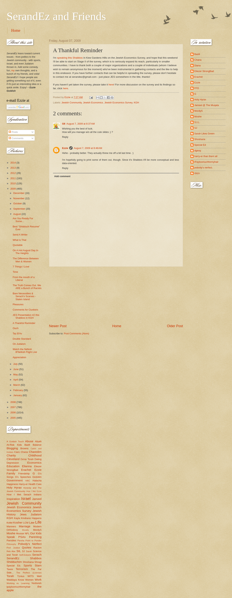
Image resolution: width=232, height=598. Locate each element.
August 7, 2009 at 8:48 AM (88, 148)
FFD (196, 88)
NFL (27, 533)
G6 (63, 123)
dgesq (197, 150)
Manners (11, 526)
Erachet (26, 469)
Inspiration (13, 498)
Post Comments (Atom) (76, 333)
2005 (13, 417)
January (17, 395)
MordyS (37, 529)
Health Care (34, 484)
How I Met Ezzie (33, 491)
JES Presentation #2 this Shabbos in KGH (26, 316)
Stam (38, 565)
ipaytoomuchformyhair (19, 586)
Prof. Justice (13, 548)
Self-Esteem (25, 555)
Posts (13, 132)
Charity (11, 455)
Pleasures (18, 304)
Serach (36, 554)
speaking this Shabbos (70, 57)
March (17, 384)
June (16, 369)
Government (15, 480)
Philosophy (11, 544)
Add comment (62, 176)
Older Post (175, 326)
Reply (65, 137)
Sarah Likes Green (204, 133)
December (19, 193)
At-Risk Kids (14, 444)
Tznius (20, 576)
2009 (13, 188)
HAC (27, 480)
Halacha (37, 480)
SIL (18, 551)
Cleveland (13, 459)
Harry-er (23, 484)
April (16, 379)
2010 (13, 183)
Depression (13, 462)
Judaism (36, 514)
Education (13, 466)
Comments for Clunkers (25, 309)
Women (29, 579)
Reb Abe (11, 551)
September (19, 208)
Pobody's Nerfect (29, 543)
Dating (38, 459)
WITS (31, 576)
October (17, 203)
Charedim (35, 451)
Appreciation (19, 357)
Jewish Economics (93, 102)
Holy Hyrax (14, 487)
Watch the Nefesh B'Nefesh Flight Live (25, 350)
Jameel (36, 498)
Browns (24, 448)
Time (15, 271)
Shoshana (28, 562)
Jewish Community (71, 102)
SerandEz (13, 558)
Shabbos (35, 558)
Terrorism (22, 569)
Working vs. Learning (18, 583)
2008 (13, 402)
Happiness (12, 484)
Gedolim (36, 477)
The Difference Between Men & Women (26, 260)
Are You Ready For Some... (23, 220)
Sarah (29, 551)
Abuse (29, 441)
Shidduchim (14, 561)
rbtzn (197, 173)
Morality (25, 530)
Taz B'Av (17, 333)
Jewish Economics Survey (118, 102)
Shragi (38, 562)
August (17, 214)
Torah (10, 576)
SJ (23, 551)
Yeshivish (36, 583)
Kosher (17, 522)
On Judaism (19, 343)
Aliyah (38, 441)
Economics (34, 462)
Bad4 (27, 444)
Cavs (17, 452)
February (18, 390)
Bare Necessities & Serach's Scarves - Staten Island (24, 296)
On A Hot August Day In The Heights (25, 252)
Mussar (20, 533)
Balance (37, 444)
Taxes (10, 569)
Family (11, 473)
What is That (19, 240)
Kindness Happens (31, 518)
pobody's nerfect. (203, 167)
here (111, 84)
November (19, 198)
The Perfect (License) (29, 573)
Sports (28, 565)
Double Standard (22, 338)
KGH (136, 102)
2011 (13, 178)
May (15, 374)
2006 (13, 412)
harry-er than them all (205, 156)
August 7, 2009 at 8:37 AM (80, 123)
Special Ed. (14, 565)
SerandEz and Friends (56, 16)
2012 (13, 173)
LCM (25, 522)
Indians (37, 494)
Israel (26, 498)
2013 (13, 167)
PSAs (22, 536)
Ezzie (65, 148)
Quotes (26, 547)
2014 (13, 162)
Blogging (12, 448)
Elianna (27, 466)
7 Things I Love (21, 266)
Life (38, 522)
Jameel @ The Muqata (206, 105)
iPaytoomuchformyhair (206, 161)
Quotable (17, 245)
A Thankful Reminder (24, 323)
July (15, 364)
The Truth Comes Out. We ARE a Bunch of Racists (27, 287)
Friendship (24, 473)
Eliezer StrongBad (204, 71)
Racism (37, 547)
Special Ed (200, 144)
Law (31, 522)
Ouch (15, 328)
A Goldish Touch (15, 441)
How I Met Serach (19, 494)
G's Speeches (23, 477)
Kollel (10, 522)
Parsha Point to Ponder (29, 540)
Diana (197, 65)
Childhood (34, 455)
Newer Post (58, 326)
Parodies (11, 540)
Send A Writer (20, 234)
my (13, 70)
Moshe (11, 533)
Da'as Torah (27, 459)
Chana (24, 452)
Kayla (17, 518)
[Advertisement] (116, 295)
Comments (16, 138)
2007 (13, 407)
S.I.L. (197, 122)
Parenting (35, 536)
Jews (23, 514)
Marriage (24, 526)
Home (15, 30)
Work (38, 579)
